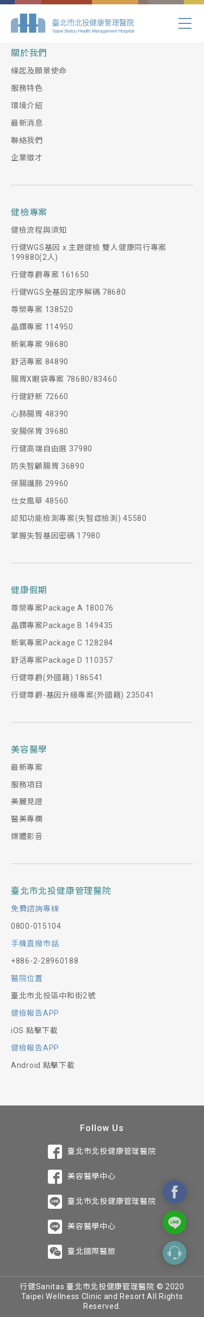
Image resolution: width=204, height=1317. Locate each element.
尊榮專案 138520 (42, 309)
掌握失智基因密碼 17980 (56, 535)
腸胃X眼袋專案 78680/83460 (64, 379)
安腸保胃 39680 (40, 431)
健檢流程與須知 (39, 230)
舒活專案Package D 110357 (62, 660)
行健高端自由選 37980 (51, 448)
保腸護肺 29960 (40, 483)
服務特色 (27, 88)
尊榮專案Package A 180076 (62, 608)
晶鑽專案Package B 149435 (62, 625)
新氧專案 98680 (40, 344)
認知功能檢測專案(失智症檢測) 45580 (79, 518)
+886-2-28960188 (45, 960)
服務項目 (27, 784)
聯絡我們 (27, 140)
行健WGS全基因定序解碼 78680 (68, 292)
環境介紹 (27, 105)
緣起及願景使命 (39, 70)
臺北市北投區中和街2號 (53, 995)
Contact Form (175, 1253)
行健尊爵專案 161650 (50, 274)
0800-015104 (36, 926)
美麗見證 (27, 801)
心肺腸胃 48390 (40, 413)
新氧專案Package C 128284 (62, 642)
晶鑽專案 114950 (42, 326)
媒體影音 (27, 836)
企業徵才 (27, 157)
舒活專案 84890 (40, 361)
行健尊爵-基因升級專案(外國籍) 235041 (82, 695)
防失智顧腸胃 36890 (47, 466)
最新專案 (27, 767)
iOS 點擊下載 (34, 1030)
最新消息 (27, 123)
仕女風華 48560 (40, 500)
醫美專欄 (27, 819)
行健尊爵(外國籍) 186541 (57, 677)
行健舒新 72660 (40, 396)
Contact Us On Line (175, 1222)
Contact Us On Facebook (175, 1192)
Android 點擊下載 (43, 1065)
